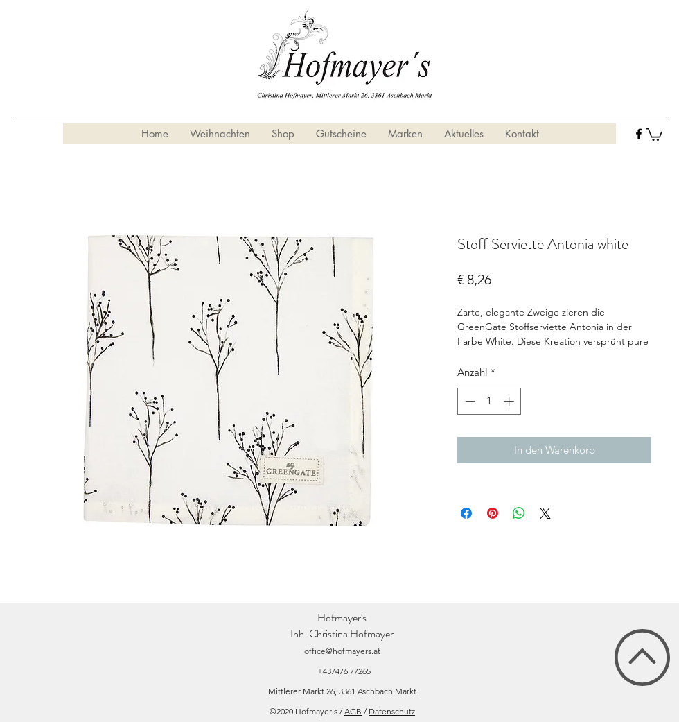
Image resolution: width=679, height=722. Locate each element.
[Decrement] (468, 401)
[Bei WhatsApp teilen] (519, 513)
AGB (353, 711)
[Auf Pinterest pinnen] (492, 513)
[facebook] (639, 134)
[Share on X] (545, 513)
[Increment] (510, 401)
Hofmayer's (342, 618)
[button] (654, 134)
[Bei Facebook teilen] (466, 513)
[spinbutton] (489, 401)
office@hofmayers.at (342, 651)
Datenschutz (392, 711)
